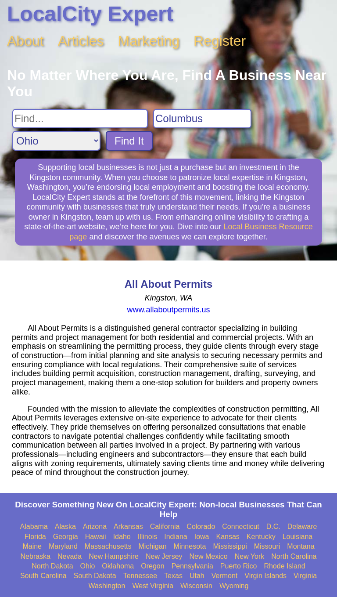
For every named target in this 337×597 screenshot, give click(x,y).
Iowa (201, 536)
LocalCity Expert (90, 13)
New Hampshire (114, 556)
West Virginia (152, 586)
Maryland (63, 546)
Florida (35, 536)
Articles (81, 41)
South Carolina (43, 575)
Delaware (302, 526)
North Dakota (52, 566)
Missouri (267, 546)
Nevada (69, 556)
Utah (197, 575)
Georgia (65, 536)
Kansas (227, 536)
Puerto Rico (238, 566)
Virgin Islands (265, 575)
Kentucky (261, 536)
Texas (173, 575)
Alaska (65, 526)
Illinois (147, 536)
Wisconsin (196, 586)
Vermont (225, 575)
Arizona (95, 526)
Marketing (149, 41)
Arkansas (128, 526)
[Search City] (202, 118)
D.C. (273, 526)
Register (220, 41)
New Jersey (164, 556)
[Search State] (56, 141)
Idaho (122, 536)
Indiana (175, 536)
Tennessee (140, 575)
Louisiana (298, 536)
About (25, 41)
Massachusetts (108, 546)
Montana (300, 546)
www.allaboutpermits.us (168, 309)
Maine (32, 546)
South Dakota (95, 575)
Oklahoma (118, 566)
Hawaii (95, 536)
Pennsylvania (192, 566)
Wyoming (234, 586)
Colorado (200, 526)
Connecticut (240, 526)
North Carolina (293, 556)
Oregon (152, 566)
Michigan (153, 546)
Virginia (305, 575)
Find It (129, 141)
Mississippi (230, 546)
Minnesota (190, 546)
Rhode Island (284, 566)
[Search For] (80, 118)
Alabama (34, 526)
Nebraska (35, 556)
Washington (106, 586)
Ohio (87, 566)
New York (250, 556)
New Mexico (209, 556)
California (165, 526)
